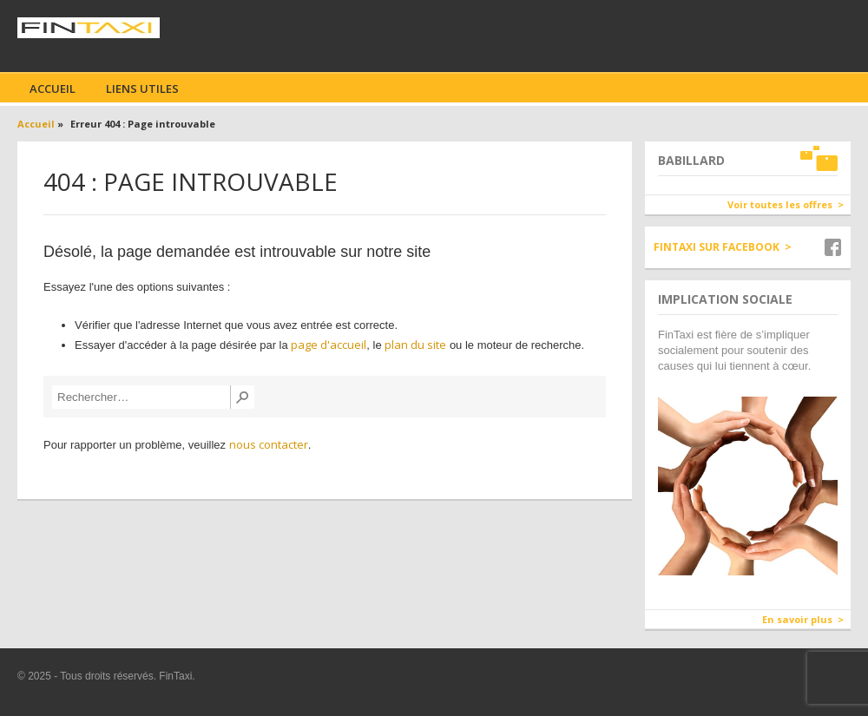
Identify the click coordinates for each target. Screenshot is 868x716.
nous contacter (268, 444)
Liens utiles (142, 88)
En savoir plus (797, 619)
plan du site (415, 344)
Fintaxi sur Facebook (716, 247)
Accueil (53, 88)
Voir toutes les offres (779, 204)
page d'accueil (328, 344)
